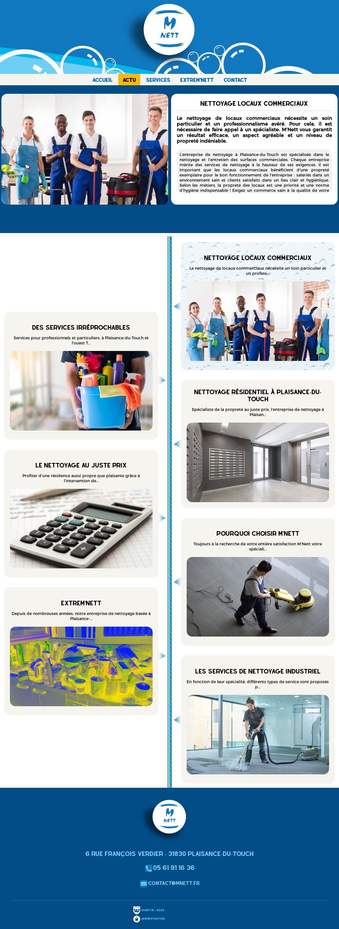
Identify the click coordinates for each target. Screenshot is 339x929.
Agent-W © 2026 (149, 910)
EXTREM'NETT (197, 80)
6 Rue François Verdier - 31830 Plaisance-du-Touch (169, 853)
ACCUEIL (102, 80)
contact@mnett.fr (170, 883)
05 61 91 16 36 (169, 867)
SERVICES (158, 80)
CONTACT (235, 80)
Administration (149, 919)
